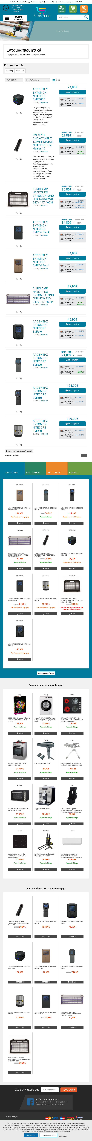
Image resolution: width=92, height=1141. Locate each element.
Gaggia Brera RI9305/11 (42, 809)
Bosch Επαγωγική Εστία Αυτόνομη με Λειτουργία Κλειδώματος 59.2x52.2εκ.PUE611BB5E (17, 856)
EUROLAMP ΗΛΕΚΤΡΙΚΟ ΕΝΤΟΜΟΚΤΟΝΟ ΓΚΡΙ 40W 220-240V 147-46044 (43, 295)
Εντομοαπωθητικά (38, 55)
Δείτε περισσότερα (46, 673)
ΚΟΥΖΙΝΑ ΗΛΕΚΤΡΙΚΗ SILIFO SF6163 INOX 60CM (17, 764)
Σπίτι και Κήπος (24, 55)
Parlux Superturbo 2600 (42, 763)
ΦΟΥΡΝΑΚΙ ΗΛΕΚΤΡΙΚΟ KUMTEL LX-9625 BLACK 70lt (18, 809)
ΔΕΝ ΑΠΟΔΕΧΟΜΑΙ (48, 1135)
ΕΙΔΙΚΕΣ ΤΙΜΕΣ (11, 472)
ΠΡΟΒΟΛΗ (20, 937)
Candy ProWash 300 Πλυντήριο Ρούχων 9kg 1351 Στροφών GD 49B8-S (44, 719)
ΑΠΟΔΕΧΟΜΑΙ (31, 1135)
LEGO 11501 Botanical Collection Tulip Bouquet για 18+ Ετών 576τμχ (19, 719)
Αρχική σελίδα (12, 55)
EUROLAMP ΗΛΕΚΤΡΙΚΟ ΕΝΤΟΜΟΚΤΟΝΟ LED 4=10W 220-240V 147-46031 (43, 195)
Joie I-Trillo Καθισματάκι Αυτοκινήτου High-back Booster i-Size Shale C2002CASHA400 (71, 810)
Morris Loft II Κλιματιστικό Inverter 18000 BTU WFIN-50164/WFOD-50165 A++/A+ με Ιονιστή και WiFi (71, 856)
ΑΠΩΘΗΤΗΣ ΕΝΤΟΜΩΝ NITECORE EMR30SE (40, 94)
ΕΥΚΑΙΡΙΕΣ (74, 472)
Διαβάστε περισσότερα (62, 1131)
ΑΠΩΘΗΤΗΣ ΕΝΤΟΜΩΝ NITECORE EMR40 (40, 326)
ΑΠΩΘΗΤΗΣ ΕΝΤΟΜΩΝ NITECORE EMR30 (40, 426)
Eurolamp (9, 71)
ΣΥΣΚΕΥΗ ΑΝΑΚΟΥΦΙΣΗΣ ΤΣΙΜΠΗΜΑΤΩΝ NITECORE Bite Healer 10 (43, 141)
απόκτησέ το (72, 92)
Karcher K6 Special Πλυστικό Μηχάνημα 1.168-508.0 (44, 855)
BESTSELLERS (33, 472)
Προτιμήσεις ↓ (63, 1136)
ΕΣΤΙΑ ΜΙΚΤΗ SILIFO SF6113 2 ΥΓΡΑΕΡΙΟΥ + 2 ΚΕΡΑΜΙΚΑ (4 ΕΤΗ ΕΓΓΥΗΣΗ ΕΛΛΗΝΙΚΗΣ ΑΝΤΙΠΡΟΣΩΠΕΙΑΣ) (72, 720)
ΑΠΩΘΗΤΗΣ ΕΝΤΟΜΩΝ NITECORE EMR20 (40, 359)
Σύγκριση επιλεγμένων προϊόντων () (19, 451)
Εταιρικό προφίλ (11, 1117)
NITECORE (20, 71)
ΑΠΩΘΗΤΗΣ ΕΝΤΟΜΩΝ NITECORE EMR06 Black (41, 227)
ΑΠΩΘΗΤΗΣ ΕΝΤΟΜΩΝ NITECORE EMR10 (40, 392)
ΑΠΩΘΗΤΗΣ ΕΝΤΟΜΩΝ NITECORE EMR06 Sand (41, 260)
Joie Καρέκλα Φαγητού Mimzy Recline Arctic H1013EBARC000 (71, 764)
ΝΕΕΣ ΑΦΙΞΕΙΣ (54, 472)
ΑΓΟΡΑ (20, 523)
